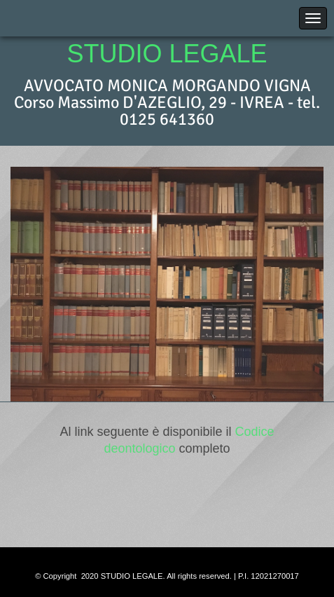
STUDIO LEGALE (167, 53)
